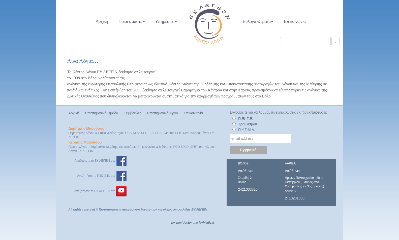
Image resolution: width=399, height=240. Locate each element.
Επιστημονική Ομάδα (101, 113)
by (173, 222)
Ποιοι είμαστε (132, 21)
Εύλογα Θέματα (258, 21)
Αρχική (102, 21)
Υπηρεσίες (166, 21)
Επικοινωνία (295, 21)
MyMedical (206, 222)
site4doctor (184, 222)
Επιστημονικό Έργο (162, 113)
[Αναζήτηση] (335, 41)
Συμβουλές (132, 113)
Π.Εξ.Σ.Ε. (245, 119)
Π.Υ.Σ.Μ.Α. (246, 130)
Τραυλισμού (247, 124)
